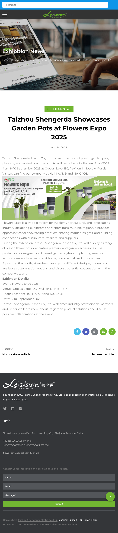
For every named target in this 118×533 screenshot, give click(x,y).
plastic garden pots (94, 158)
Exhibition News (29, 60)
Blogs (14, 60)
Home (5, 60)
